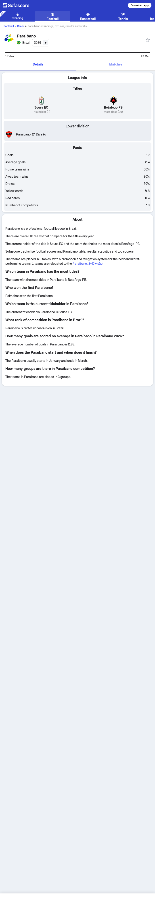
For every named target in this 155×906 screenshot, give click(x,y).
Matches (115, 64)
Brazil (20, 26)
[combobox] (40, 42)
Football (9, 26)
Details (38, 64)
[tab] (38, 64)
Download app (140, 5)
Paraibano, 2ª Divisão (88, 263)
